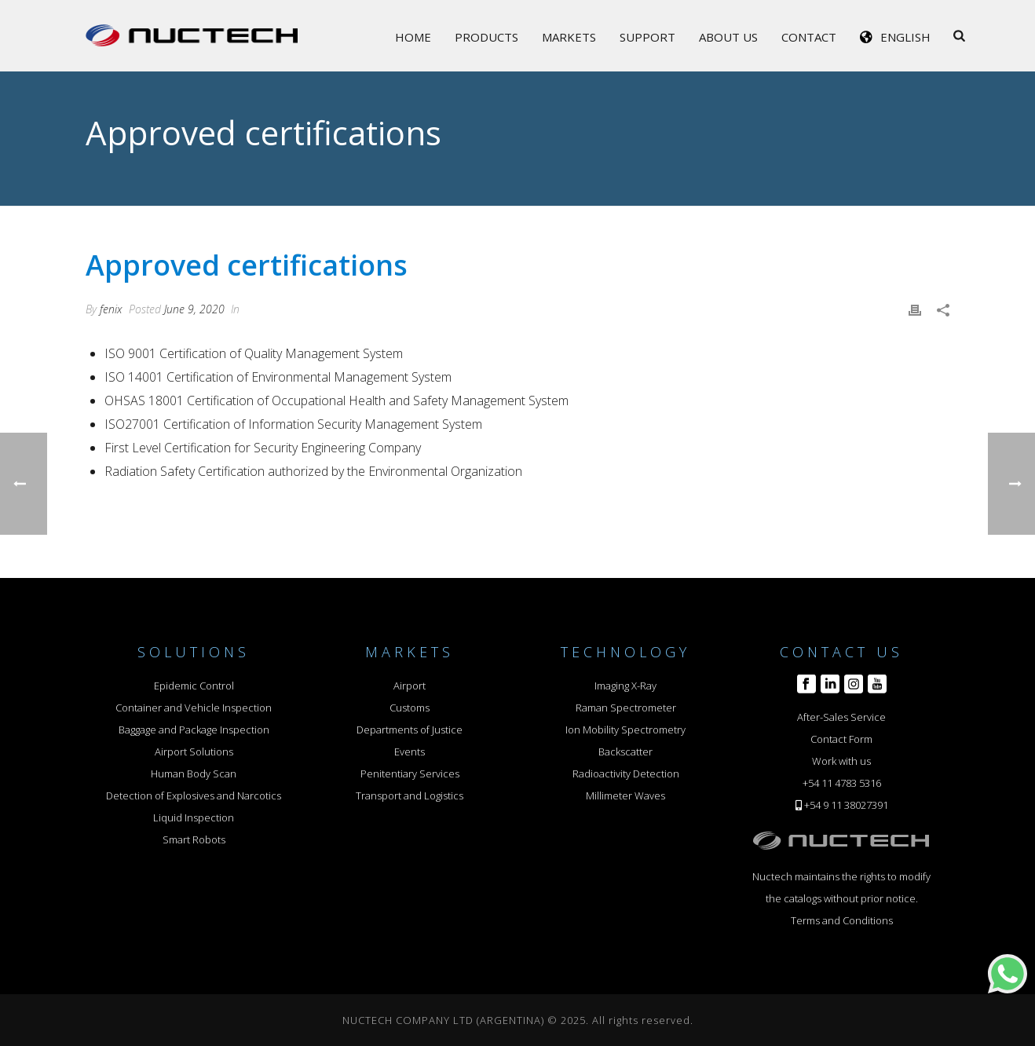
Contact (808, 37)
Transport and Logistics (409, 795)
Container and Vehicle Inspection (193, 707)
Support (647, 37)
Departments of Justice (410, 729)
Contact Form (841, 739)
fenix (111, 309)
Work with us (841, 761)
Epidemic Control (194, 685)
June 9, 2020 (194, 309)
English (905, 37)
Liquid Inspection (193, 817)
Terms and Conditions (842, 920)
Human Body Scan (193, 773)
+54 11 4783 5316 (842, 783)
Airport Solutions (194, 751)
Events (409, 751)
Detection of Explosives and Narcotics (193, 795)
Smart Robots (194, 839)
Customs (409, 707)
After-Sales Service (841, 717)
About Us (728, 37)
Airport (409, 685)
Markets (569, 37)
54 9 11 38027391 (849, 805)
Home (413, 37)
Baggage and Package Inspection (194, 729)
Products (486, 37)
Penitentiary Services (409, 773)
